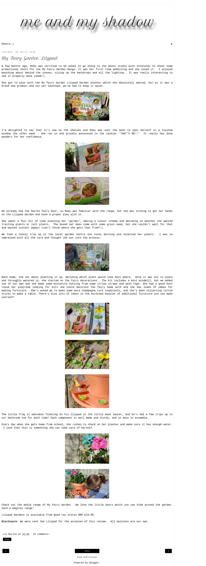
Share (7, 539)
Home (87, 551)
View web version (87, 557)
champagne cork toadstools (101, 290)
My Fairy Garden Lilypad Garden (65, 82)
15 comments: (41, 534)
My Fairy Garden (59, 505)
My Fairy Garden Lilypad (30, 58)
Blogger (94, 562)
